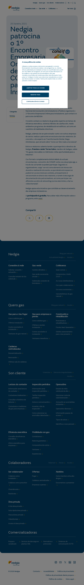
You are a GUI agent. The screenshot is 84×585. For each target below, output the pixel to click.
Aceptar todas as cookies (36, 88)
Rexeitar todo (35, 95)
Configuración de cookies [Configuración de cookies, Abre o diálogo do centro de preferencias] (35, 102)
